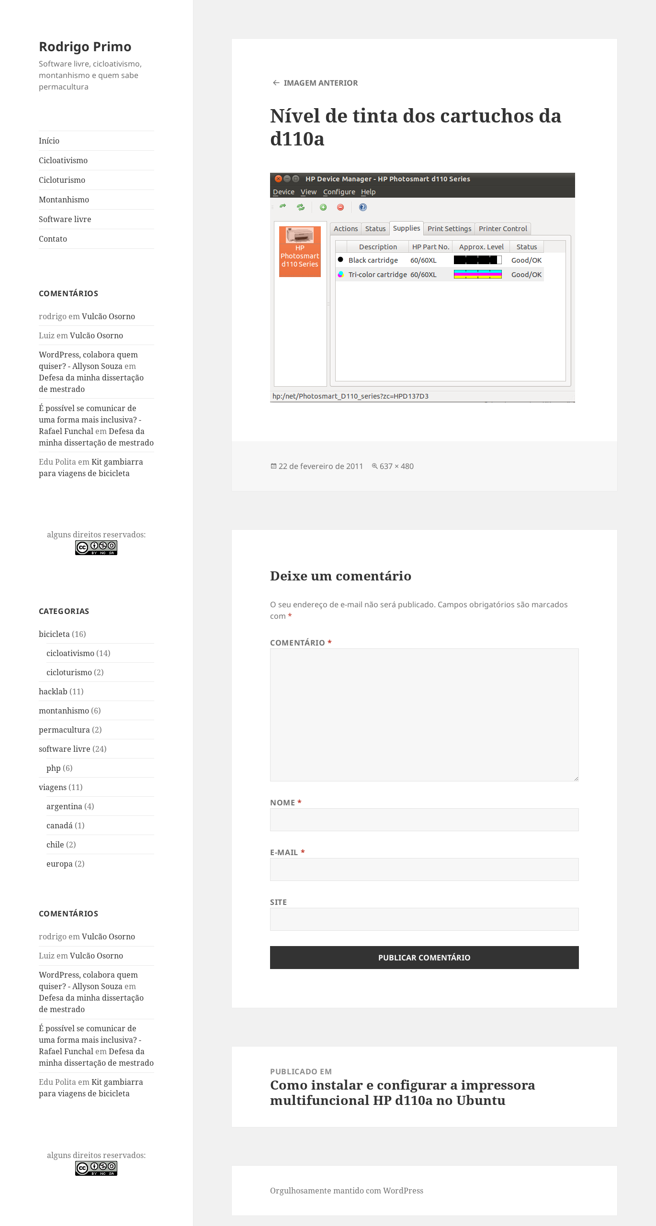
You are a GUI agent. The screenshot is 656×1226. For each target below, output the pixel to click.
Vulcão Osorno (108, 316)
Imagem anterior (321, 83)
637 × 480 (397, 466)
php (53, 768)
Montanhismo (64, 199)
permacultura (64, 729)
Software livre (65, 219)
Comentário (301, 642)
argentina (64, 806)
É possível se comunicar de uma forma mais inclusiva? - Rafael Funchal (90, 419)
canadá (59, 825)
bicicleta (54, 634)
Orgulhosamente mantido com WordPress (346, 1190)
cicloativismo (70, 653)
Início (49, 140)
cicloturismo (69, 672)
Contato (53, 239)
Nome (286, 802)
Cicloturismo (62, 180)
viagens (53, 787)
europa (59, 863)
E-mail (287, 852)
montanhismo (64, 710)
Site (278, 902)
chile (55, 844)
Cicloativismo (63, 160)
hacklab (53, 691)
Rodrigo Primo (85, 46)
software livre (64, 749)
